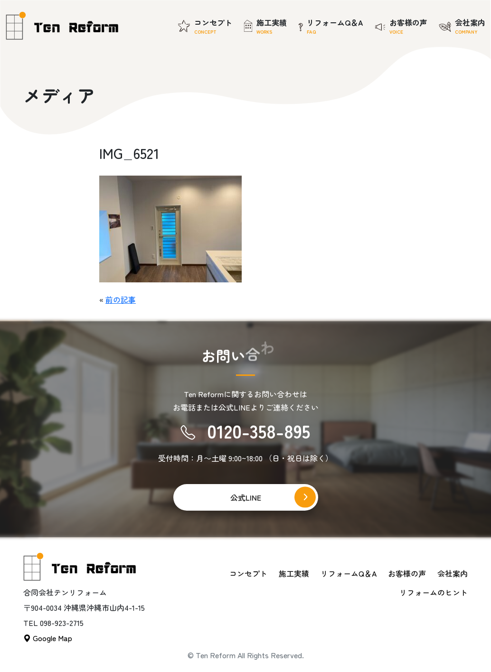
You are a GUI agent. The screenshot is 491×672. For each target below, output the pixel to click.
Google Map (47, 638)
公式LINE (245, 497)
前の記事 (120, 299)
